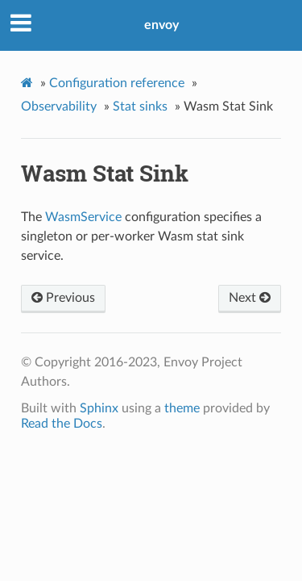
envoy (161, 25)
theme (182, 408)
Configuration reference (116, 83)
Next (250, 297)
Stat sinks (140, 106)
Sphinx (99, 408)
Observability (59, 106)
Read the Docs (61, 423)
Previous (63, 297)
